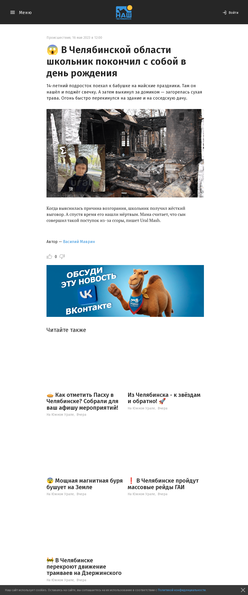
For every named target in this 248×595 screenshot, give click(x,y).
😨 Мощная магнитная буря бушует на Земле (84, 483)
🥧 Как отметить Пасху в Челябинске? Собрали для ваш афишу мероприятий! (82, 401)
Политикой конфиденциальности (182, 590)
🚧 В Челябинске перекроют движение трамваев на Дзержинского (84, 567)
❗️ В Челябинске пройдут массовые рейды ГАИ (163, 483)
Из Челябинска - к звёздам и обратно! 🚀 (164, 398)
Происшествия (58, 38)
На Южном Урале (60, 415)
